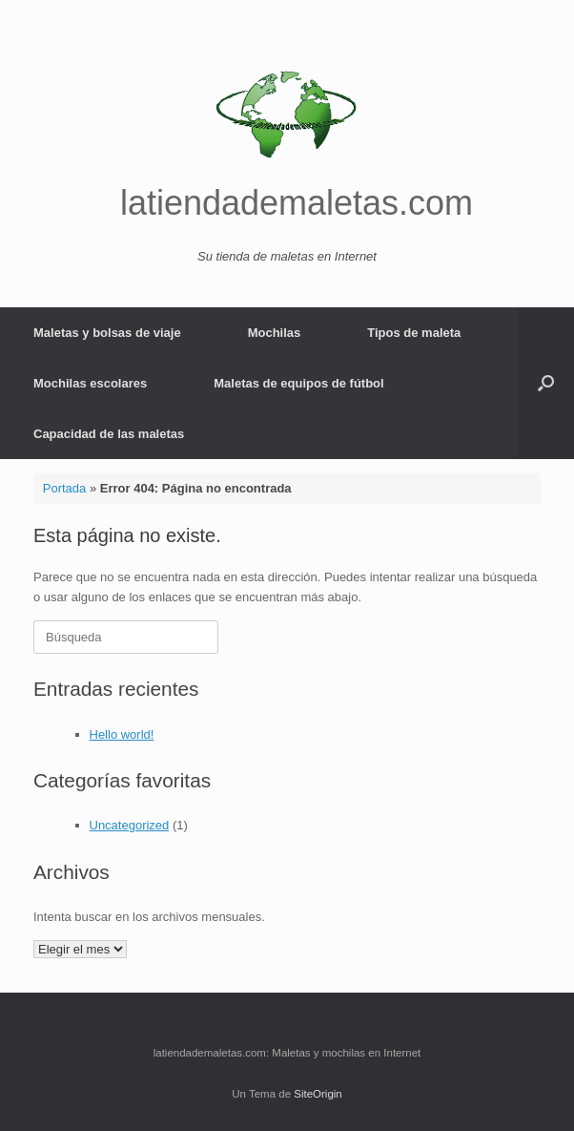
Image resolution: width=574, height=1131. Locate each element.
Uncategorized (130, 825)
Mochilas (274, 332)
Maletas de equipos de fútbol (298, 383)
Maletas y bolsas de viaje (107, 332)
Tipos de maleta (414, 332)
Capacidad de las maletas (108, 434)
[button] (546, 383)
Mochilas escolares (90, 383)
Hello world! (122, 734)
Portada (65, 488)
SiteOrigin (318, 1094)
